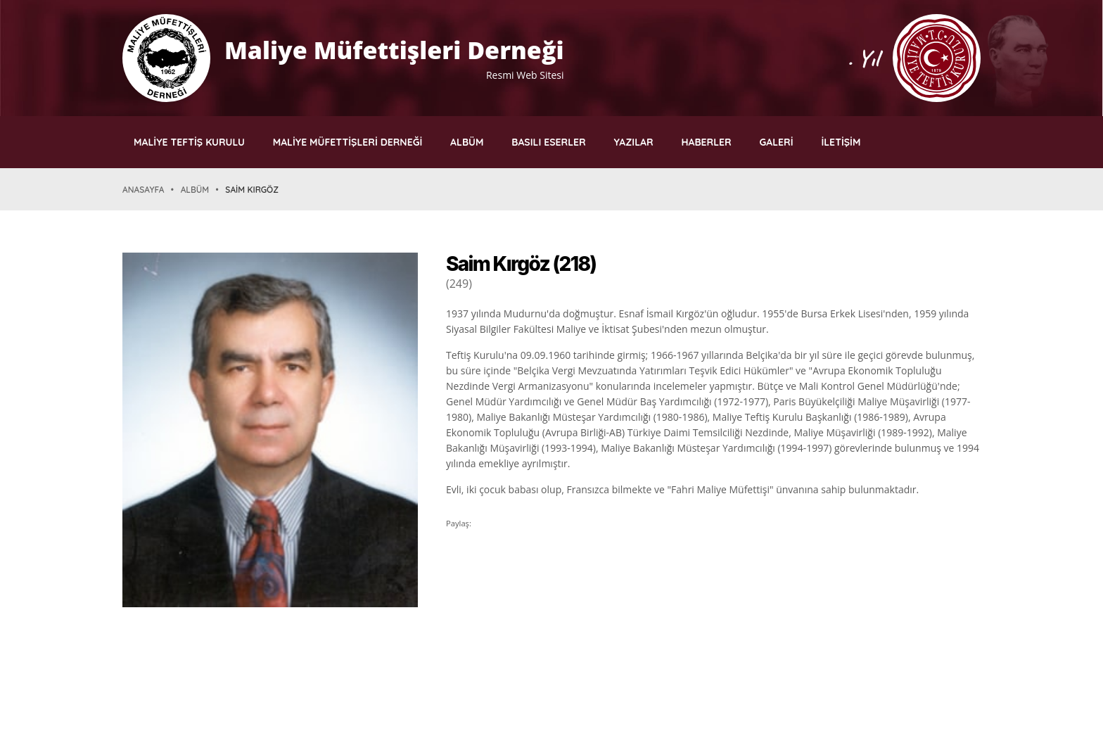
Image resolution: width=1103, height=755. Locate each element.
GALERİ (776, 142)
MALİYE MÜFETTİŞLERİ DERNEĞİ (348, 142)
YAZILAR (633, 142)
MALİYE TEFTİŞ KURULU (189, 142)
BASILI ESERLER (548, 142)
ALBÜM (466, 142)
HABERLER (706, 142)
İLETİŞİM (840, 142)
